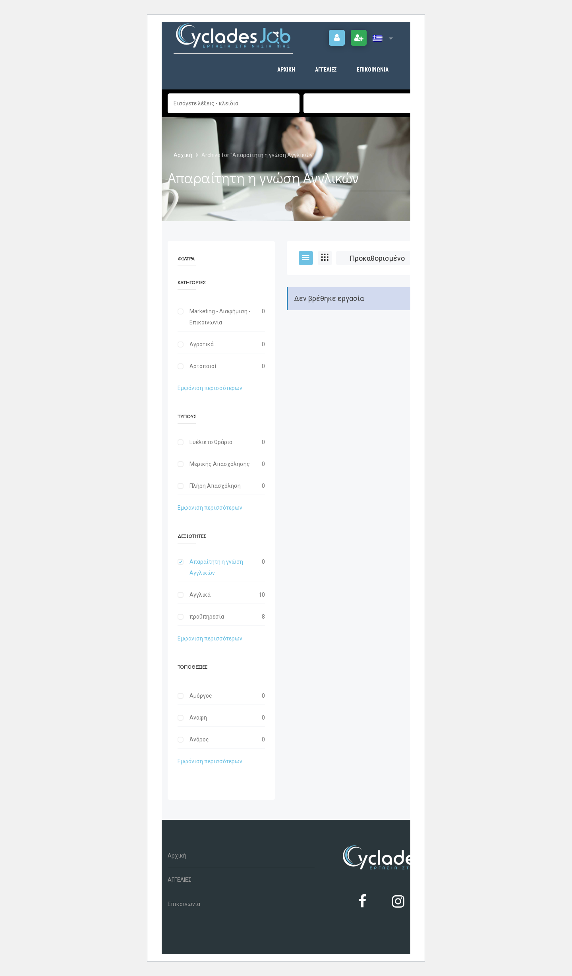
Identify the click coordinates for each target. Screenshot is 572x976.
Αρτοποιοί (202, 366)
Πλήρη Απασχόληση (215, 486)
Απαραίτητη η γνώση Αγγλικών (216, 567)
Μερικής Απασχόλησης (219, 464)
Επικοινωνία (372, 69)
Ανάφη (198, 717)
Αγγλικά (200, 595)
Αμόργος (200, 696)
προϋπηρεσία (206, 616)
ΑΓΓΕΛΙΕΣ (326, 69)
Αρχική (286, 69)
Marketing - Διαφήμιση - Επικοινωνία (220, 317)
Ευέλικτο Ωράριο (210, 442)
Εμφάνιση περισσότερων (210, 388)
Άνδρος (199, 739)
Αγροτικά (201, 344)
